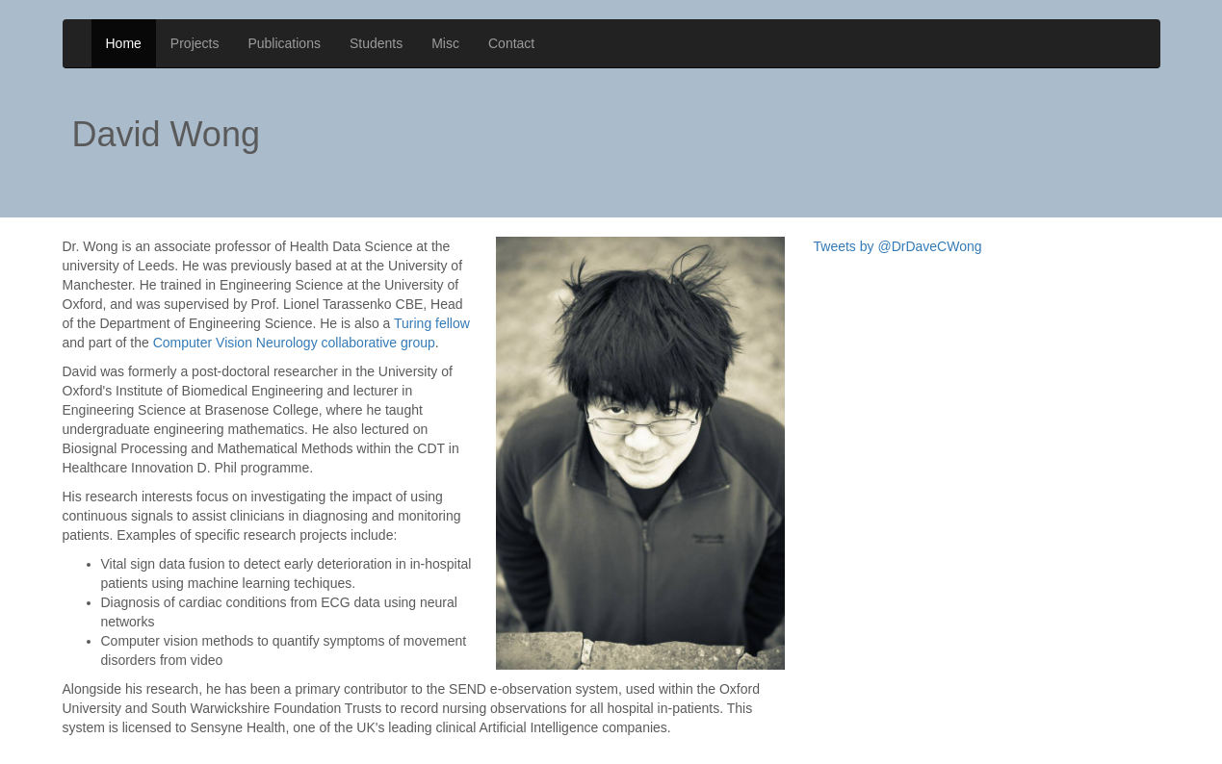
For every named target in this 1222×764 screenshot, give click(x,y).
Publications (284, 43)
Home (124, 43)
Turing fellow (432, 302)
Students (376, 43)
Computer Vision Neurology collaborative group (294, 321)
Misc (445, 43)
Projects (195, 43)
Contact (511, 43)
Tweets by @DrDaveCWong (898, 225)
